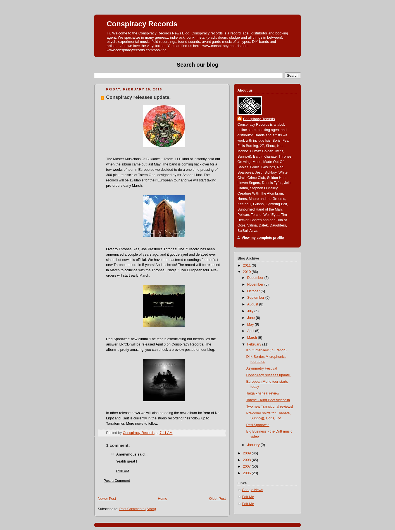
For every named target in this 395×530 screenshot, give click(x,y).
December (256, 278)
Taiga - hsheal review (262, 393)
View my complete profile (263, 238)
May (251, 324)
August (253, 304)
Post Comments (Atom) (137, 509)
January (254, 445)
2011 (247, 265)
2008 (247, 460)
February (254, 344)
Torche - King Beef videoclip (268, 400)
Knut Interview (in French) (266, 350)
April (251, 331)
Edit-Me (248, 497)
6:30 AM (122, 471)
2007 (247, 466)
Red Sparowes (258, 425)
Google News (252, 490)
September (256, 298)
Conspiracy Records (142, 24)
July (250, 311)
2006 (247, 473)
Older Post (217, 499)
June (251, 318)
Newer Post (107, 499)
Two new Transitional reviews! (269, 406)
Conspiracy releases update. (268, 375)
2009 (247, 453)
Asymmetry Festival (261, 368)
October (254, 291)
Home (162, 499)
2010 (247, 272)
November (256, 284)
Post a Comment (117, 481)
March (252, 338)
